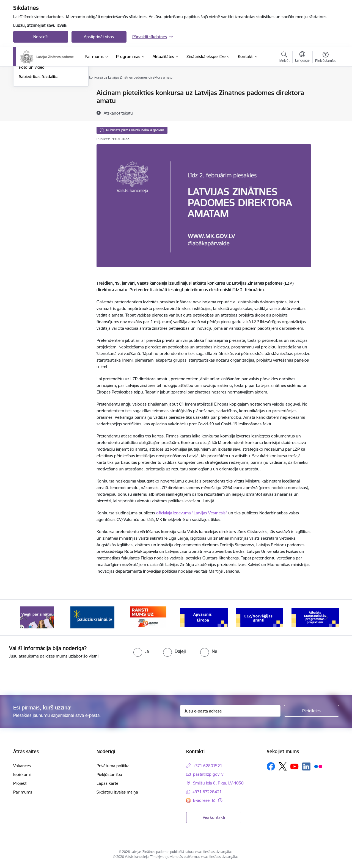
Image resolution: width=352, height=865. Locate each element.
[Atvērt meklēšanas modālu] (284, 57)
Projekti (20, 783)
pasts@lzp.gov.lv (208, 774)
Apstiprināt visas (99, 36)
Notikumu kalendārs (37, 93)
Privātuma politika (113, 765)
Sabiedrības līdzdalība (39, 135)
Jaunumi (27, 102)
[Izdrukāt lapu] (325, 90)
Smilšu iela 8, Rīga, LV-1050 (218, 783)
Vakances (22, 765)
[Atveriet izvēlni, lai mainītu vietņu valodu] (302, 57)
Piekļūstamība (109, 774)
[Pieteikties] (311, 711)
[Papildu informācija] (220, 800)
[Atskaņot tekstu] (118, 113)
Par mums (22, 792)
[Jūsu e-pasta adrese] (230, 711)
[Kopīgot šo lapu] (325, 104)
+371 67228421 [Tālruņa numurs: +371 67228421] (207, 791)
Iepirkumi (22, 774)
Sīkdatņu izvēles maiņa (117, 792)
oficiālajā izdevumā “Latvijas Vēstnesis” (191, 512)
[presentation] (46, 674)
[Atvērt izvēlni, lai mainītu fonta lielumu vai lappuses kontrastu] (325, 57)
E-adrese (202, 800)
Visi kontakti (214, 817)
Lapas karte (107, 783)
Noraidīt (40, 36)
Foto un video (32, 126)
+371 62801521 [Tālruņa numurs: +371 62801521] (207, 765)
